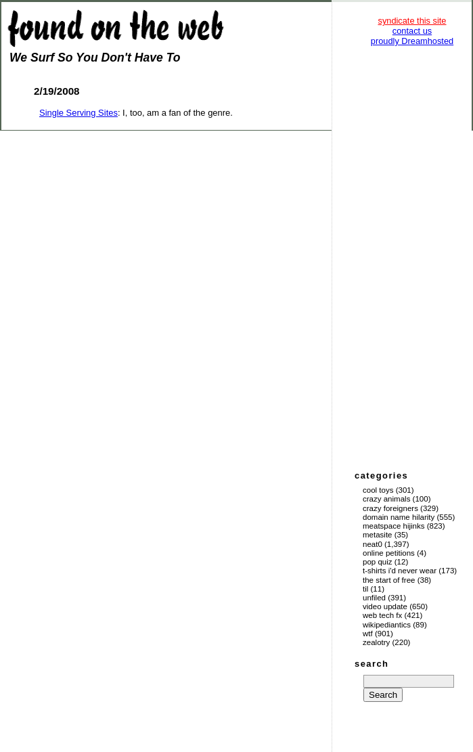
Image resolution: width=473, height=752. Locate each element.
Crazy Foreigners (390, 508)
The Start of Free (389, 580)
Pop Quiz (377, 562)
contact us (412, 31)
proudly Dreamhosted (412, 41)
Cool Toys (378, 490)
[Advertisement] (412, 257)
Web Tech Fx (382, 615)
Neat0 (372, 544)
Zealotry (376, 642)
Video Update (385, 606)
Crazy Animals (386, 499)
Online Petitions (389, 553)
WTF (368, 633)
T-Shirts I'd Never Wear (399, 571)
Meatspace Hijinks (394, 526)
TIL (365, 589)
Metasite (377, 535)
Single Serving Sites (78, 113)
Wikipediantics (387, 625)
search (371, 664)
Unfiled (374, 598)
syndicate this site (412, 21)
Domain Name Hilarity (398, 517)
